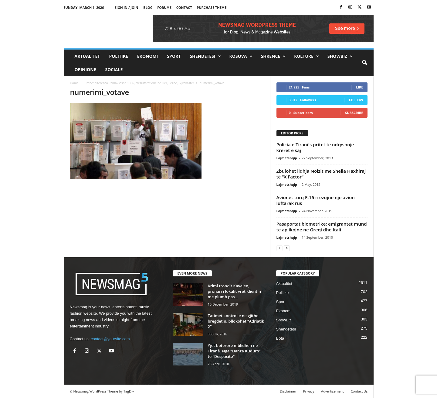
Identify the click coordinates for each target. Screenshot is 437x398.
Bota (280, 338)
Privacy (308, 391)
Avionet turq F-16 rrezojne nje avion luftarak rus (315, 200)
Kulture (306, 56)
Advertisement (332, 391)
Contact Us (359, 391)
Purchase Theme (211, 7)
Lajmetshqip (286, 158)
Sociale (114, 69)
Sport (174, 56)
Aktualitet (87, 56)
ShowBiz (340, 56)
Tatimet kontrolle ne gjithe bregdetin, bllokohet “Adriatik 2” (236, 321)
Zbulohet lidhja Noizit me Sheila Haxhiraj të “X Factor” (321, 174)
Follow (356, 100)
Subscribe (354, 112)
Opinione (85, 69)
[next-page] (287, 248)
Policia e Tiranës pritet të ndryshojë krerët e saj (315, 147)
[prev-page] (279, 248)
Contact (184, 7)
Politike (118, 56)
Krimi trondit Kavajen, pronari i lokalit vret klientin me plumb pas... (234, 291)
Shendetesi (205, 56)
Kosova (240, 56)
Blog (147, 7)
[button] (364, 63)
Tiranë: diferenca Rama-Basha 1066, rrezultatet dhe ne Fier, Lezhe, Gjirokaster (139, 83)
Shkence (273, 56)
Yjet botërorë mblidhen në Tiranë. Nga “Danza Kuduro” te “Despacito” (234, 351)
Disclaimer (288, 391)
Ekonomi (147, 56)
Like (359, 87)
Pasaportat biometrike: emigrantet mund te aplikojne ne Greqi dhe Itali (321, 227)
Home (74, 83)
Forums (164, 7)
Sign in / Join (126, 7)
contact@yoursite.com (110, 339)
